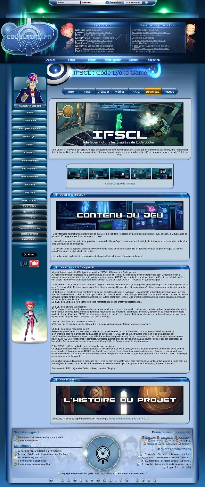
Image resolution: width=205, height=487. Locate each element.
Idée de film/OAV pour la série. (145, 43)
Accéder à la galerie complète (120, 183)
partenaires (100, 277)
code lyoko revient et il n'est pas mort (148, 40)
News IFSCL (29, 211)
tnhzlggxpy (184, 440)
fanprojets (87, 277)
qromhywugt (184, 437)
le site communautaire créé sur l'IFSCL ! (129, 418)
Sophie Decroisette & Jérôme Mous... (98, 51)
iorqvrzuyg (150, 437)
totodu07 (186, 444)
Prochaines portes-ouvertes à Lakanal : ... (151, 32)
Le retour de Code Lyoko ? (100, 40)
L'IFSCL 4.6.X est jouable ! (95, 35)
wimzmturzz (157, 440)
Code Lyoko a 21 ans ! (91, 30)
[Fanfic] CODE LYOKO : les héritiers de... (150, 48)
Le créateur (29, 217)
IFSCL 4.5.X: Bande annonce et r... (99, 48)
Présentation (29, 206)
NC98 (171, 440)
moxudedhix (167, 437)
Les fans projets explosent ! (100, 46)
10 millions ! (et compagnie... (99, 32)
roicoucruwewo (169, 444)
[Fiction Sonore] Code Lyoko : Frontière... (150, 46)
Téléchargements (29, 234)
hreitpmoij (152, 444)
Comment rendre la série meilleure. (148, 35)
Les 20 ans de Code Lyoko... (101, 43)
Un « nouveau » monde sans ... (102, 38)
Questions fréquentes (29, 228)
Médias (29, 223)
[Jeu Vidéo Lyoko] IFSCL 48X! (145, 30)
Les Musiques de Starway (143, 51)
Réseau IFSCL (29, 239)
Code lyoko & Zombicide (143, 38)
